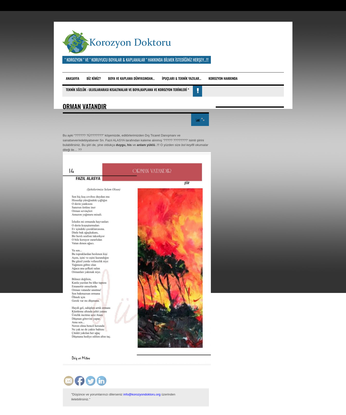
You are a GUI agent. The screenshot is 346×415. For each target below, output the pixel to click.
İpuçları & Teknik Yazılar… (181, 78)
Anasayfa (72, 78)
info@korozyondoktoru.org (142, 394)
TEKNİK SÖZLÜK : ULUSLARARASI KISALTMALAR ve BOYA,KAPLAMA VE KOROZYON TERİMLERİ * (127, 89)
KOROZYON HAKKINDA (222, 78)
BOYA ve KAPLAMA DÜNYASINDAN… (131, 78)
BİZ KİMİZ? (94, 78)
